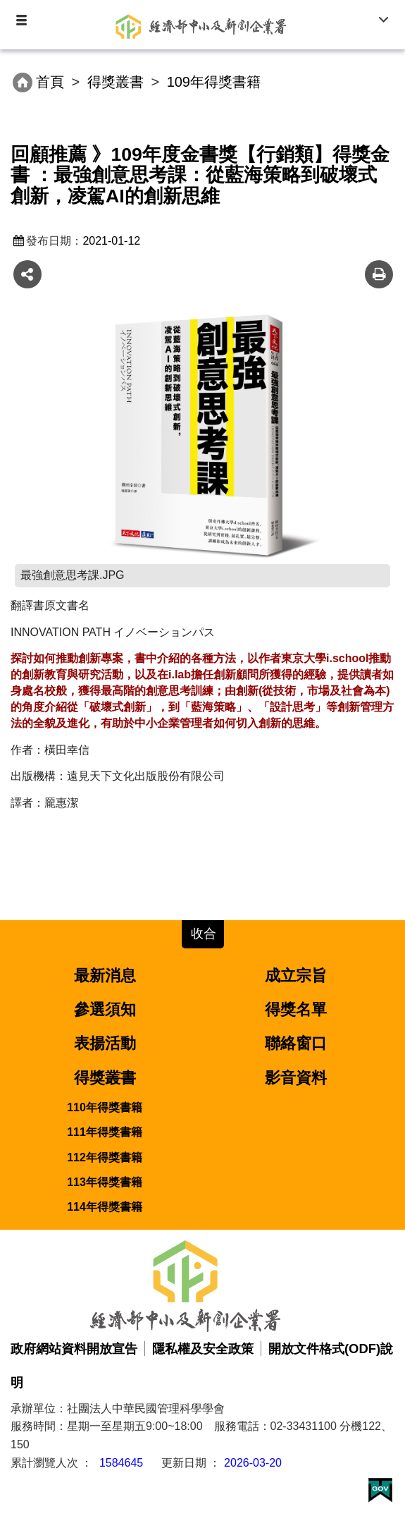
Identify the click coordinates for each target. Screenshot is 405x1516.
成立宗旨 (296, 975)
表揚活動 (105, 1043)
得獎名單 (296, 1009)
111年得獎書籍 (104, 1132)
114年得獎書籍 (104, 1207)
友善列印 (379, 274)
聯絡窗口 (296, 1043)
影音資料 (296, 1078)
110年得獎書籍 (104, 1107)
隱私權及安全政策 (203, 1348)
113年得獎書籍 (104, 1182)
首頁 (50, 82)
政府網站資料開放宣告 (74, 1348)
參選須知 (105, 1009)
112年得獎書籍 (104, 1157)
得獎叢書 (115, 82)
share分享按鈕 (27, 274)
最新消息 (105, 975)
